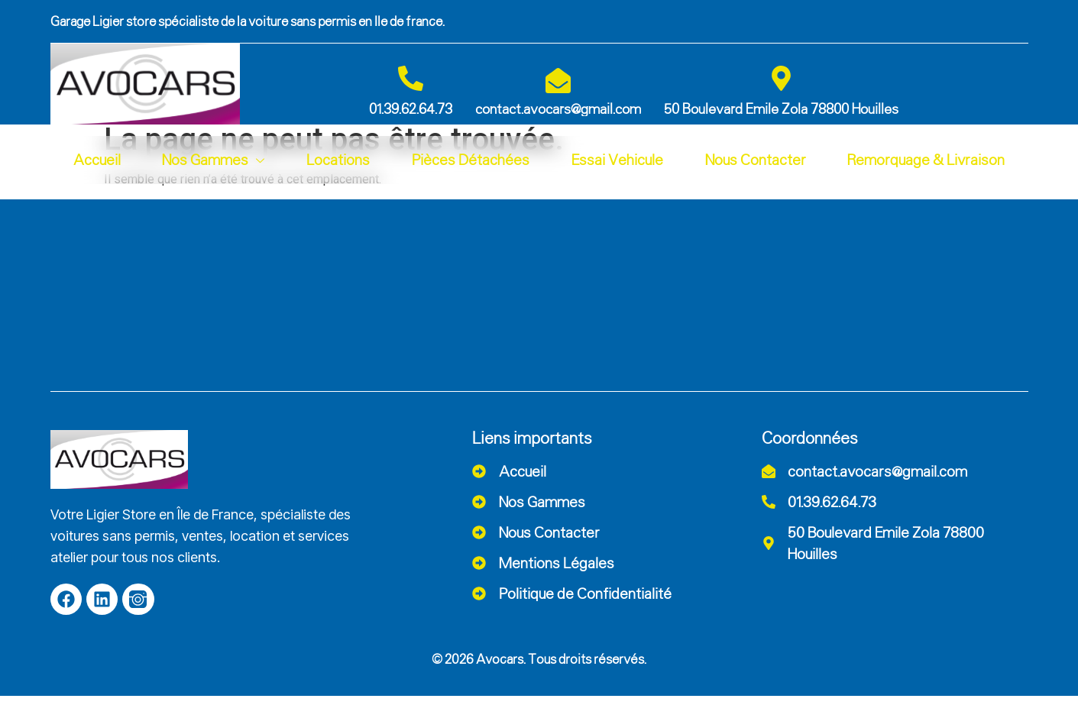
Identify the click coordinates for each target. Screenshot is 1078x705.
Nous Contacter (755, 159)
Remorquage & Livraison (926, 159)
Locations (338, 159)
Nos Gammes (213, 159)
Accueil (97, 159)
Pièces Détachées (470, 159)
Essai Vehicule (617, 159)
